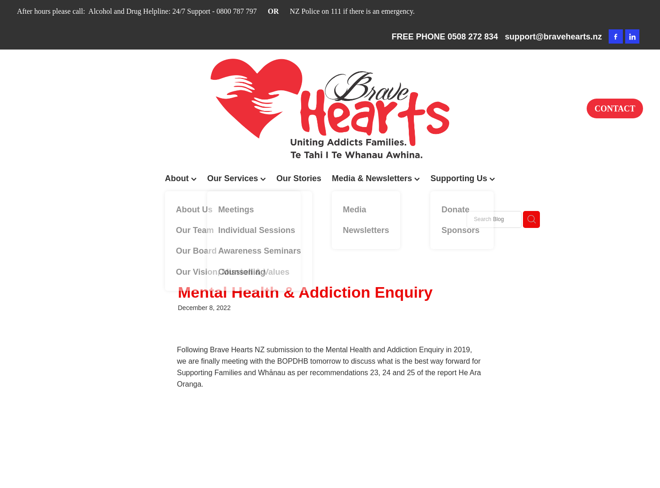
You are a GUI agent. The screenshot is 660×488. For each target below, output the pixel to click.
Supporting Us (462, 178)
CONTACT (614, 108)
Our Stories (298, 178)
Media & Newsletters (376, 178)
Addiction (231, 218)
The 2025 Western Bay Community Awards (321, 218)
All (146, 218)
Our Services (236, 178)
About (181, 178)
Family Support (183, 218)
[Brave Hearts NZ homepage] (329, 108)
